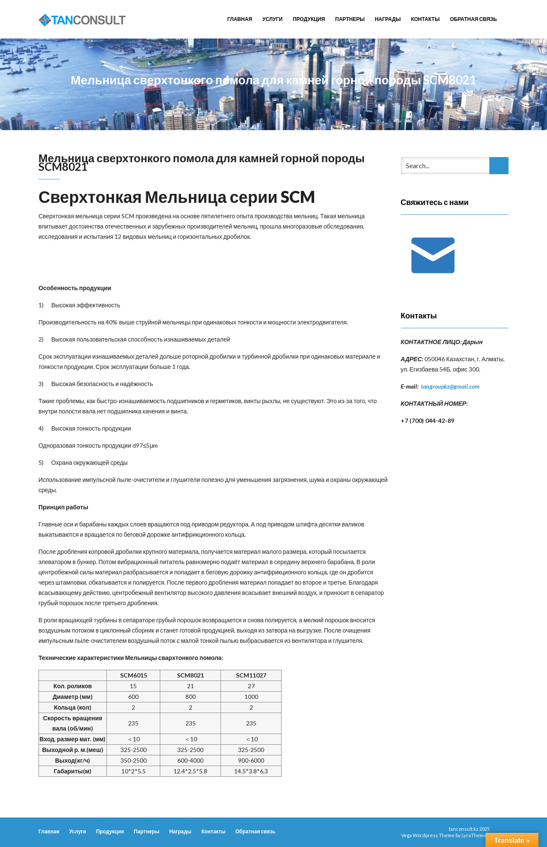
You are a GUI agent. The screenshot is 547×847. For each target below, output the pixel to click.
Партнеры (350, 19)
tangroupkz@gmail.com (450, 386)
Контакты (425, 19)
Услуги (272, 19)
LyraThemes (475, 835)
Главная (239, 19)
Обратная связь (473, 19)
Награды (388, 19)
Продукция (309, 19)
